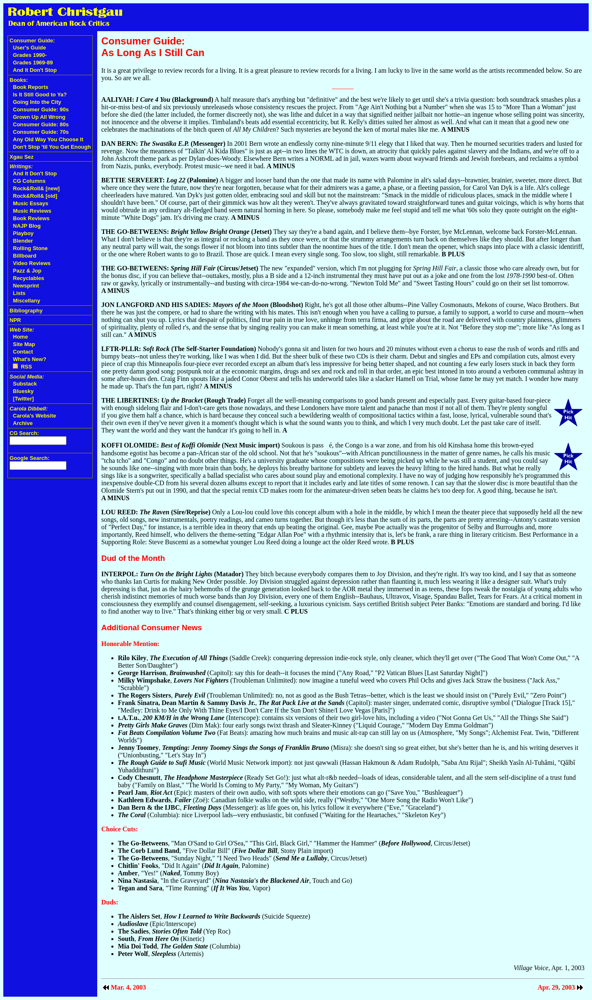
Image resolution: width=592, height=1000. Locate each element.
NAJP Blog (27, 226)
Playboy (23, 233)
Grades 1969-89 (33, 62)
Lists (19, 293)
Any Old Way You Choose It (48, 139)
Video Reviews (32, 263)
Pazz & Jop (27, 271)
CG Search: (24, 433)
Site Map (24, 344)
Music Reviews (32, 211)
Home (20, 337)
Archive (23, 423)
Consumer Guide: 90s (41, 109)
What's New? (29, 359)
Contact (23, 352)
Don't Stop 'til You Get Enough (52, 147)
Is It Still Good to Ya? (40, 94)
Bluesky (23, 391)
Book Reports (30, 87)
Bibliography (26, 310)
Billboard (24, 256)
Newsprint (26, 286)
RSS (22, 367)
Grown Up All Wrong (39, 117)
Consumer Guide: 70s (41, 132)
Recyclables (28, 278)
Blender (23, 241)
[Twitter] (23, 399)
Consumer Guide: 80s (41, 124)
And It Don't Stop (35, 70)
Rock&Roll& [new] (36, 188)
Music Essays (30, 203)
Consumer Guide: (32, 40)
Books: (19, 80)
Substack (25, 384)
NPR (15, 320)
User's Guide (29, 47)
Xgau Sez (22, 157)
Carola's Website (34, 416)
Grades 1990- (30, 55)
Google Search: (29, 458)
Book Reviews (31, 218)
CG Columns (29, 181)
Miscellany (26, 300)
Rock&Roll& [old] (35, 196)
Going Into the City (37, 102)
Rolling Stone (30, 248)
